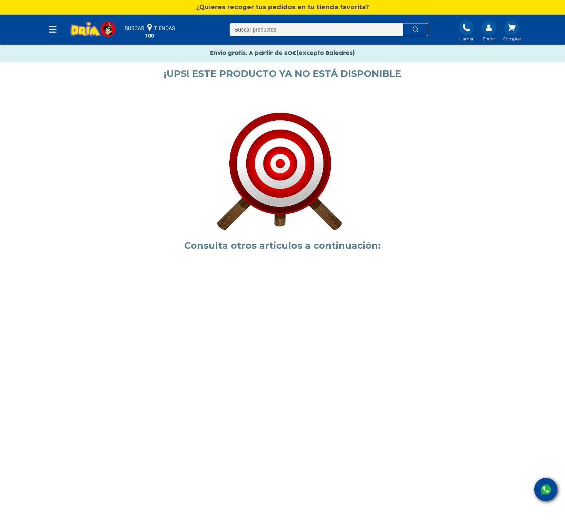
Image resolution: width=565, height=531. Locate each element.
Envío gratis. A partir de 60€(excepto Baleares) (282, 53)
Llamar (466, 39)
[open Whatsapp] (545, 489)
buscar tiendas (150, 30)
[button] (282, 7)
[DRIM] (93, 30)
